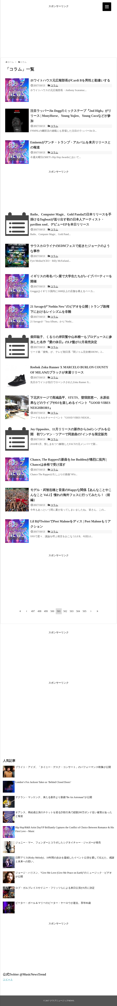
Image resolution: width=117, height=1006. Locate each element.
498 (39, 611)
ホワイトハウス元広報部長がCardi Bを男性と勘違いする (70, 80)
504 (78, 611)
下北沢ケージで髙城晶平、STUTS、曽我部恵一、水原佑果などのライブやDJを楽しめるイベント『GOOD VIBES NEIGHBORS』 (70, 402)
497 (33, 611)
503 (71, 611)
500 (52, 611)
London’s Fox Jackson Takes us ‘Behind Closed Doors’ (43, 782)
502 (65, 611)
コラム (54, 85)
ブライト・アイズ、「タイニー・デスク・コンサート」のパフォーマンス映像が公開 (63, 767)
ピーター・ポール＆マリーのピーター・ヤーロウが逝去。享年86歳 (53, 903)
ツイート (8, 979)
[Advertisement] (58, 30)
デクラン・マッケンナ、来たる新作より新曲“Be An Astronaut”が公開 (53, 797)
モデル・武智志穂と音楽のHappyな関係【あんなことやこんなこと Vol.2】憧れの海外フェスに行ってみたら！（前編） (71, 495)
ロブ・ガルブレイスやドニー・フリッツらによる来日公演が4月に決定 (55, 887)
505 (84, 611)
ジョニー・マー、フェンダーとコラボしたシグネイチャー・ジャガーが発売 (58, 842)
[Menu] (107, 6)
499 (46, 611)
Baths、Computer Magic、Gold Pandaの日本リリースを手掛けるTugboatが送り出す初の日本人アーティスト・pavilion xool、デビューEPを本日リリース (70, 219)
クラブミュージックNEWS (62, 1001)
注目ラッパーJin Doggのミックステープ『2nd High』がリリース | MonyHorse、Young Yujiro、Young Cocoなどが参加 (70, 116)
